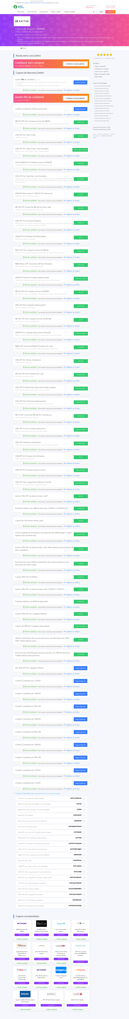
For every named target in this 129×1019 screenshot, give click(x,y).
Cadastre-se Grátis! (72, 90)
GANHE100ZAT (81, 374)
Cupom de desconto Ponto (102, 121)
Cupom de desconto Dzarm (102, 93)
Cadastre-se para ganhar (75, 64)
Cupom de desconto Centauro (103, 86)
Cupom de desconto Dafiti (102, 91)
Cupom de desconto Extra (102, 115)
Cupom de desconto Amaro (102, 108)
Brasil (23, 48)
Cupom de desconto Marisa (102, 103)
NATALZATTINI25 (81, 429)
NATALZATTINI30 (81, 333)
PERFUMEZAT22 (80, 402)
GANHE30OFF (81, 306)
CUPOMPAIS (80, 347)
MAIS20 (81, 614)
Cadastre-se (110, 11)
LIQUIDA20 (81, 222)
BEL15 (81, 237)
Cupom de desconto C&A (101, 88)
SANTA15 (81, 520)
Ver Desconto (22, 934)
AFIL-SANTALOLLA (81, 483)
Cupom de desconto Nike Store (103, 96)
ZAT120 (81, 292)
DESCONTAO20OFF (80, 278)
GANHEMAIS (80, 265)
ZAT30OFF (81, 361)
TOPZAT (81, 496)
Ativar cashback (80, 82)
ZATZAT (81, 194)
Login (101, 11)
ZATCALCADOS (80, 626)
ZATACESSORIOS (81, 534)
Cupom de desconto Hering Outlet (104, 106)
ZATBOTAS (81, 577)
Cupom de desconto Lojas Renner (104, 113)
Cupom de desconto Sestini (102, 111)
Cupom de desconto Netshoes (103, 98)
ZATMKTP (81, 563)
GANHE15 (81, 136)
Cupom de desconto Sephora (103, 118)
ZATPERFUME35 (80, 443)
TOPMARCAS (81, 251)
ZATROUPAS (80, 654)
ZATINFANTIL (80, 508)
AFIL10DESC (80, 179)
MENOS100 (81, 122)
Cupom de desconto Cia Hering (103, 101)
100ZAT (81, 320)
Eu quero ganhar (110, 7)
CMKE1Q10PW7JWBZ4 (80, 149)
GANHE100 (81, 163)
